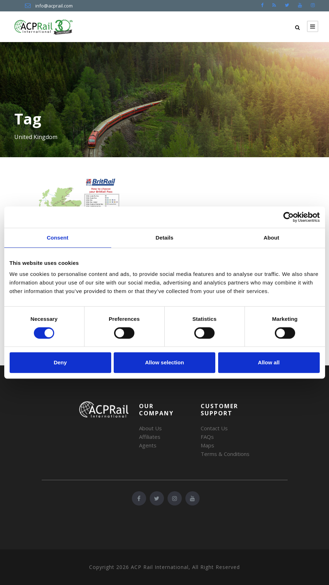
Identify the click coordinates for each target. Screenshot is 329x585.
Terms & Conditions (225, 453)
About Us (150, 428)
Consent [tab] (57, 238)
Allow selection (164, 362)
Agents (147, 445)
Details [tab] (165, 238)
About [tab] (271, 238)
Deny (60, 362)
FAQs (207, 436)
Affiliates (149, 436)
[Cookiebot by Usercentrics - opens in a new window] (288, 217)
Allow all (269, 362)
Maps (207, 445)
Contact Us (214, 428)
